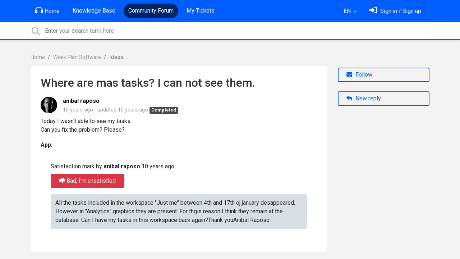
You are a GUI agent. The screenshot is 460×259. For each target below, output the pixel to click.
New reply (363, 98)
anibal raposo (81, 100)
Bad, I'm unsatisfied (87, 180)
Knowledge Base (94, 10)
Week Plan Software (77, 57)
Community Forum (151, 10)
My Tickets (201, 10)
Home (47, 10)
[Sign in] (395, 11)
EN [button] (348, 11)
